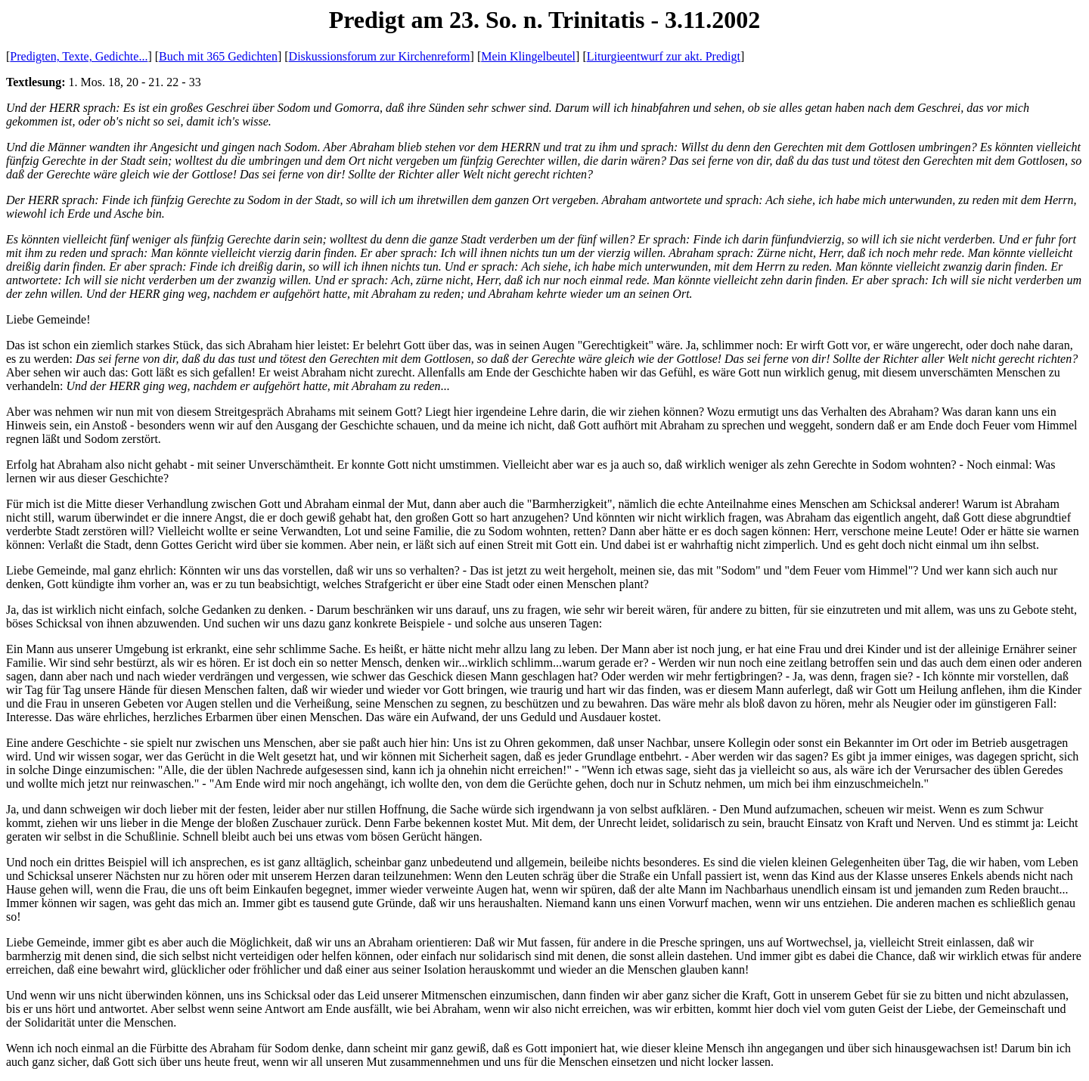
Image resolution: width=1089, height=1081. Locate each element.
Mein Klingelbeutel (528, 56)
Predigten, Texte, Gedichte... (78, 56)
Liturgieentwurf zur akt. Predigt (663, 56)
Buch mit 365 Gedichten (218, 56)
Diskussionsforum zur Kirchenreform (379, 56)
